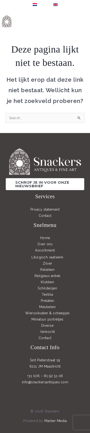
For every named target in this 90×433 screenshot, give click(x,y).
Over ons (45, 244)
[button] (45, 184)
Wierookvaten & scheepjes (47, 313)
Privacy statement (45, 209)
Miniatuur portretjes (47, 319)
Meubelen (47, 307)
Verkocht (47, 332)
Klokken (47, 282)
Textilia (47, 294)
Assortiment (45, 250)
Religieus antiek (47, 276)
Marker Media (55, 421)
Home (45, 238)
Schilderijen (47, 288)
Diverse (47, 325)
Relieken (47, 270)
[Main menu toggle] (85, 21)
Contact (45, 216)
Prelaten (47, 301)
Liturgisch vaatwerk (47, 257)
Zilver (47, 263)
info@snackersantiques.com (45, 382)
